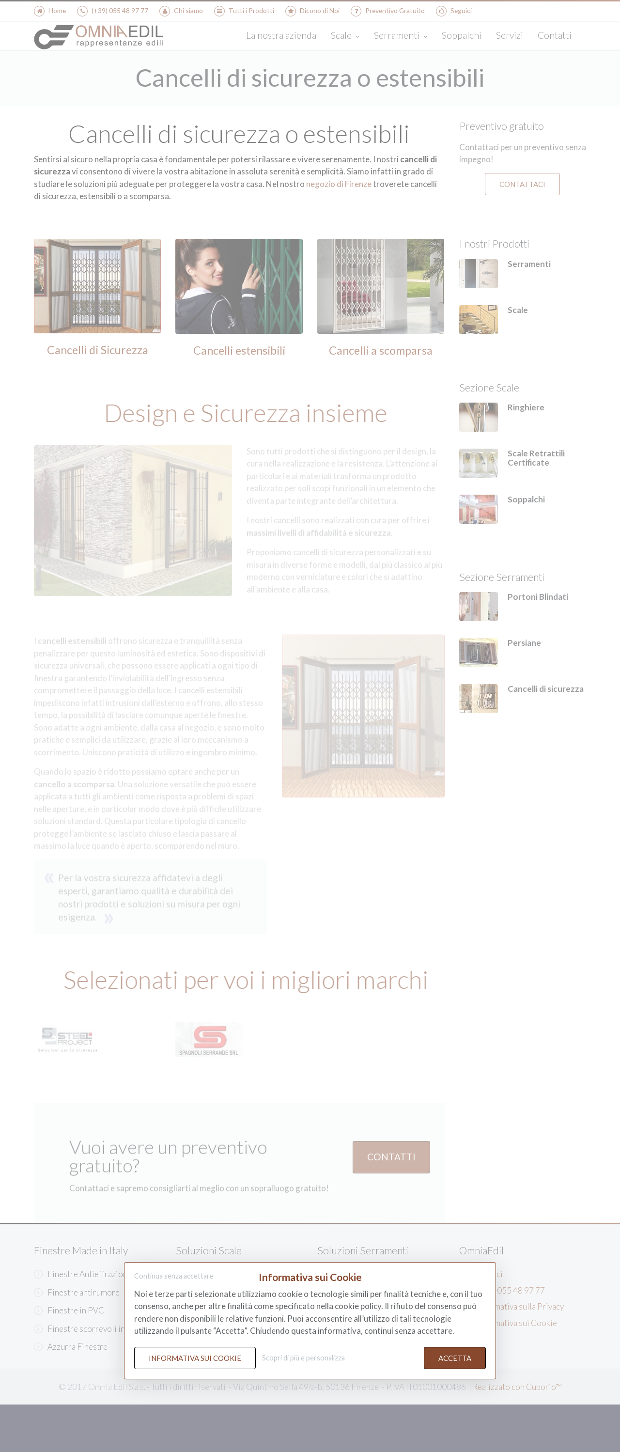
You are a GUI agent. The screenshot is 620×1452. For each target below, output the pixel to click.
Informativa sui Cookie (195, 1358)
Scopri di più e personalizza (303, 1358)
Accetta (454, 1358)
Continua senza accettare (174, 1276)
